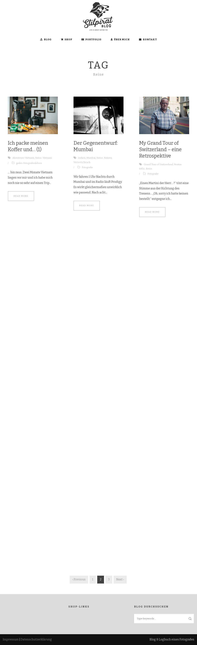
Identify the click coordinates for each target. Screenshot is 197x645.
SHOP (66, 39)
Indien (81, 157)
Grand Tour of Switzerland (158, 164)
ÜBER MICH (120, 39)
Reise (38, 157)
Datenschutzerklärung (36, 639)
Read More (21, 196)
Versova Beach (82, 162)
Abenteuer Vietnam (23, 157)
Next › (120, 579)
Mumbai (90, 157)
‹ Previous (79, 579)
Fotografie (87, 167)
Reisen (108, 157)
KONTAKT (148, 39)
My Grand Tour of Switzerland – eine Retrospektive (160, 149)
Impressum (11, 639)
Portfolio (91, 39)
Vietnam (47, 157)
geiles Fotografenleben (29, 163)
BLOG (46, 39)
